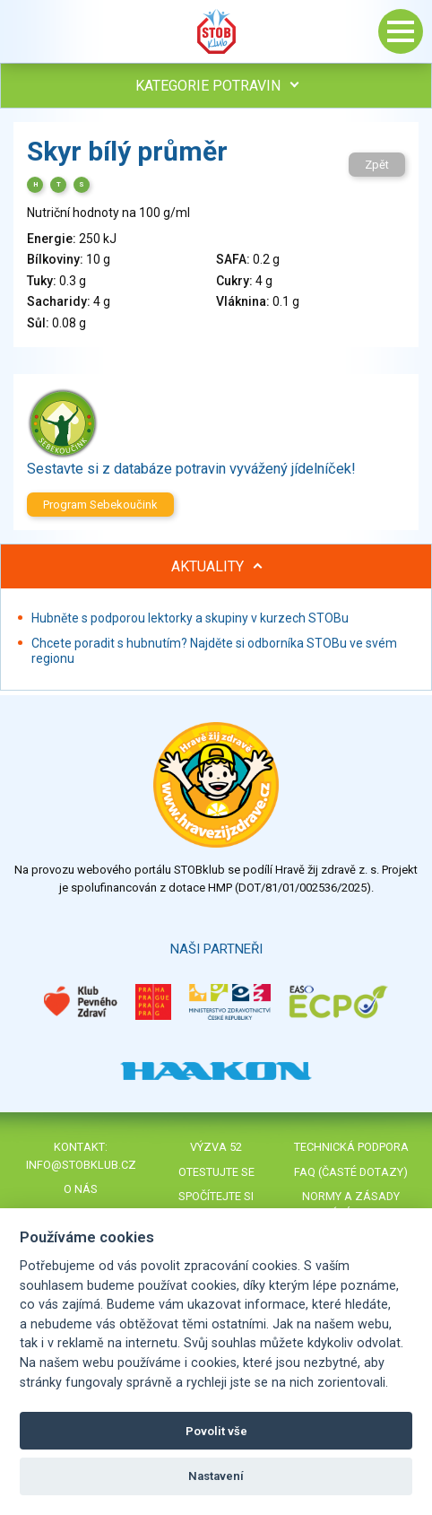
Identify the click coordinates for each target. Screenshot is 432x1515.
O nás (81, 1189)
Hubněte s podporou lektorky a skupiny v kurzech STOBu (190, 618)
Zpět (377, 164)
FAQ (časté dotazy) (351, 1172)
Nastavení (216, 1476)
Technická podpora (351, 1147)
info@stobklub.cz (81, 1164)
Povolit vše (216, 1431)
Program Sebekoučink (100, 504)
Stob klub (216, 31)
